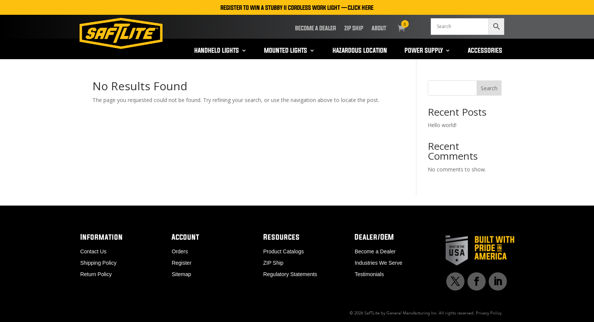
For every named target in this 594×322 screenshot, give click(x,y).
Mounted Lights (285, 51)
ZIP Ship (353, 28)
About (379, 28)
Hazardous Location (360, 51)
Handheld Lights (216, 51)
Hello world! (442, 125)
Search (489, 88)
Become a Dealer (315, 28)
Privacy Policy (489, 313)
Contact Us (93, 251)
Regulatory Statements (290, 274)
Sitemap (181, 274)
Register (181, 263)
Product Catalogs (283, 251)
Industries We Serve (378, 263)
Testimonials (369, 274)
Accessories (485, 51)
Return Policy (96, 274)
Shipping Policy (98, 263)
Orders (180, 251)
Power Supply (424, 51)
